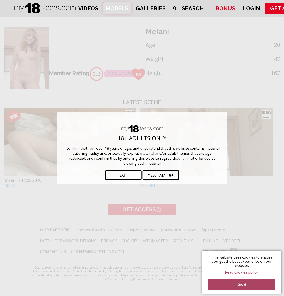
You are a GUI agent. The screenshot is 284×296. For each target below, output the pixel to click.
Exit (123, 175)
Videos (88, 8)
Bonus (225, 8)
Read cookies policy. (242, 272)
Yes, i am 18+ (160, 175)
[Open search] (190, 8)
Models (117, 8)
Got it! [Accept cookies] (241, 284)
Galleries (151, 8)
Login (251, 8)
